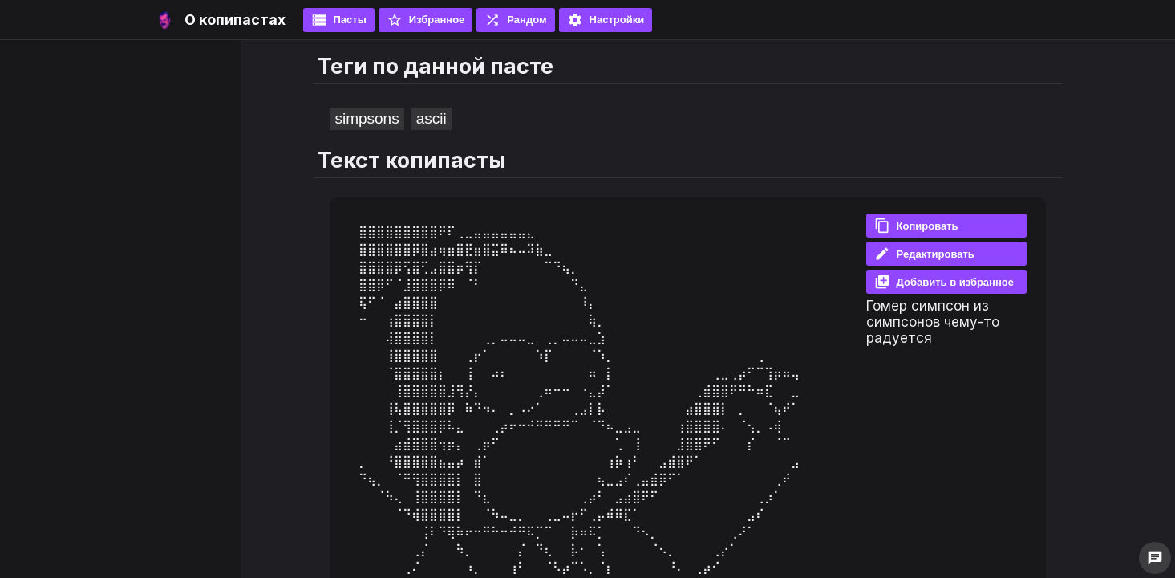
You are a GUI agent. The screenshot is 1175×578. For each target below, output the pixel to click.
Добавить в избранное (944, 282)
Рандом (515, 20)
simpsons (366, 118)
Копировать (916, 226)
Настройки (606, 20)
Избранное (426, 20)
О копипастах (235, 19)
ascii (431, 118)
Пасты (339, 20)
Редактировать (924, 254)
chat (1155, 558)
